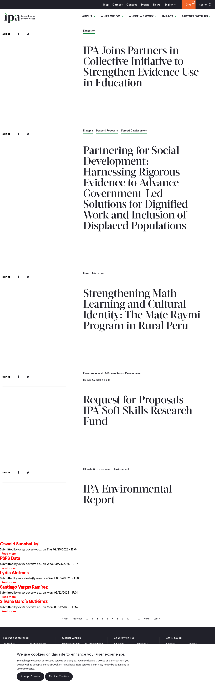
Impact (170, 16)
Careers (117, 4)
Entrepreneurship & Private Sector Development (112, 373)
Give (187, 4)
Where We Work (143, 16)
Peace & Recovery (107, 130)
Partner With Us (196, 16)
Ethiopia (88, 130)
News (155, 4)
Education (89, 30)
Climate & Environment (97, 469)
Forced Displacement (134, 130)
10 (128, 619)
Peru (86, 273)
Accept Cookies (30, 676)
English (167, 4)
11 (133, 619)
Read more (9, 554)
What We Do (113, 16)
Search (202, 4)
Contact (130, 4)
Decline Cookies (59, 676)
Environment (121, 469)
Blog (105, 4)
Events (144, 4)
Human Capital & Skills (96, 380)
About (89, 16)
